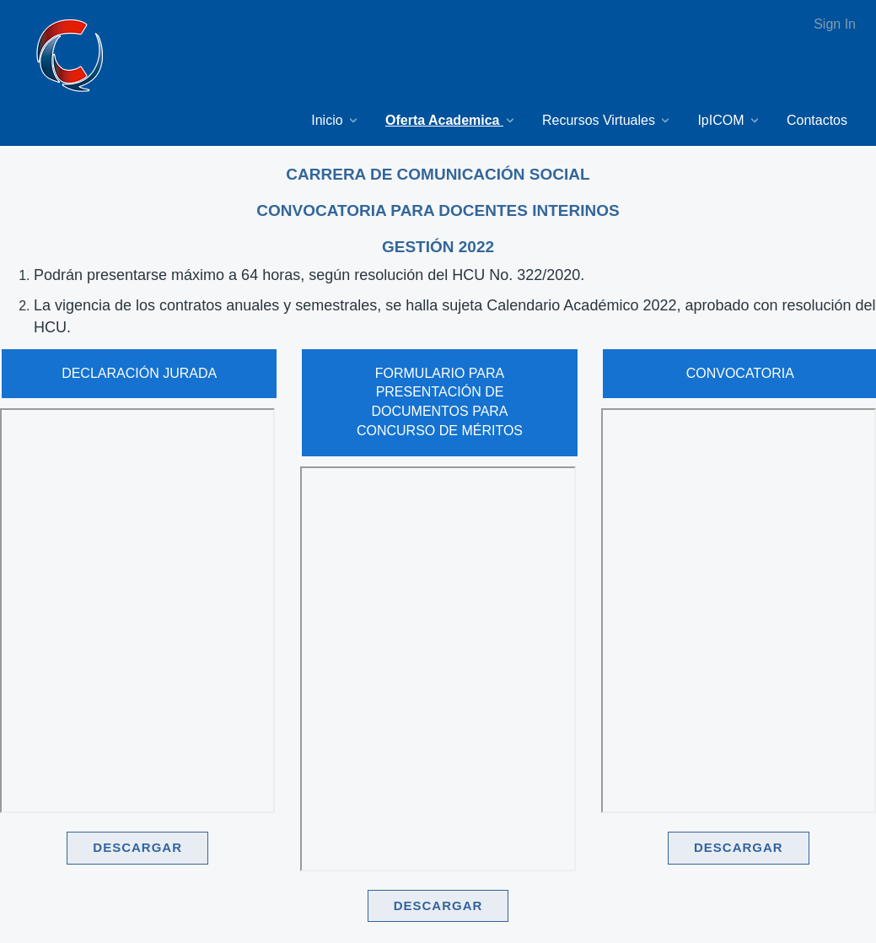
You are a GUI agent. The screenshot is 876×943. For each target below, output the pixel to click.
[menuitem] (335, 120)
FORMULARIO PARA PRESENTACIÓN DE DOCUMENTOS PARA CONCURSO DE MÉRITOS (440, 402)
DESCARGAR (137, 847)
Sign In (835, 24)
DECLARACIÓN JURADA (139, 373)
